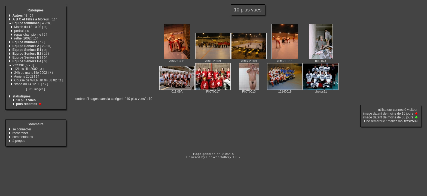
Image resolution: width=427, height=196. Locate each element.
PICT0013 (249, 91)
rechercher (20, 133)
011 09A (177, 91)
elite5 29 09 (213, 61)
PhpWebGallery (218, 157)
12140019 (285, 91)
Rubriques (36, 10)
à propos (19, 141)
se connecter (22, 129)
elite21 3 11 (285, 61)
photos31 (321, 91)
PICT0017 (213, 91)
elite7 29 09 (249, 61)
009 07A (321, 61)
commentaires (23, 137)
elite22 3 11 (177, 61)
